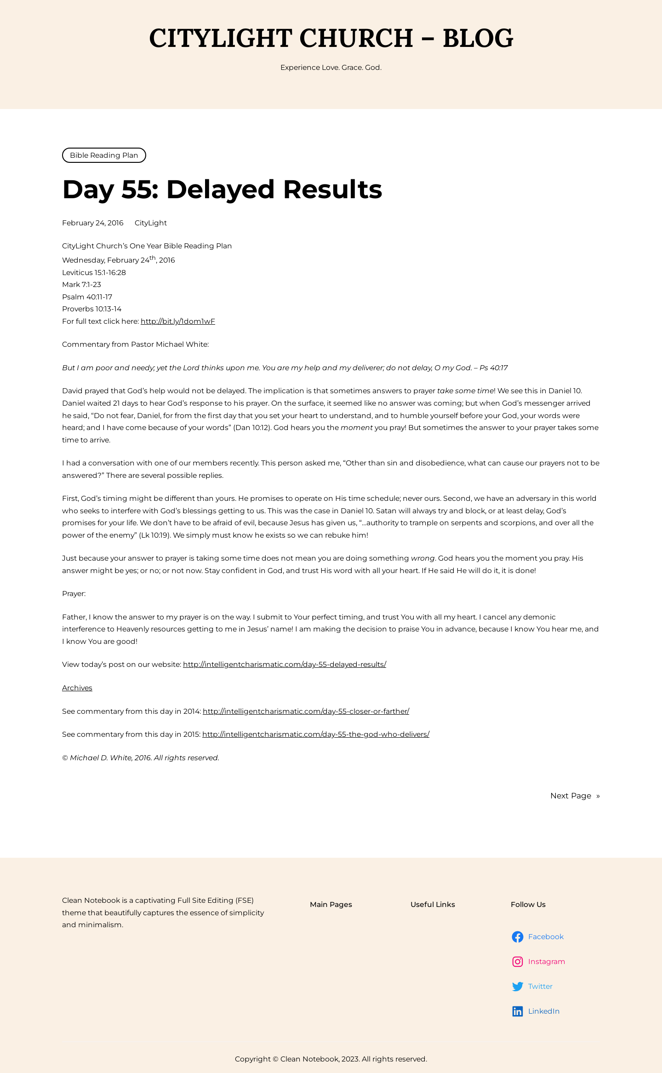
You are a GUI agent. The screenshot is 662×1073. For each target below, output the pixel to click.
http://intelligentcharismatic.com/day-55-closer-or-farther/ (306, 711)
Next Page (575, 795)
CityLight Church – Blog (331, 37)
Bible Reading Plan (104, 155)
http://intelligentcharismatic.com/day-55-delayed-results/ (284, 664)
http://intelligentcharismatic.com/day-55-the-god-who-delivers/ (315, 734)
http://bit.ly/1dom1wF (178, 321)
